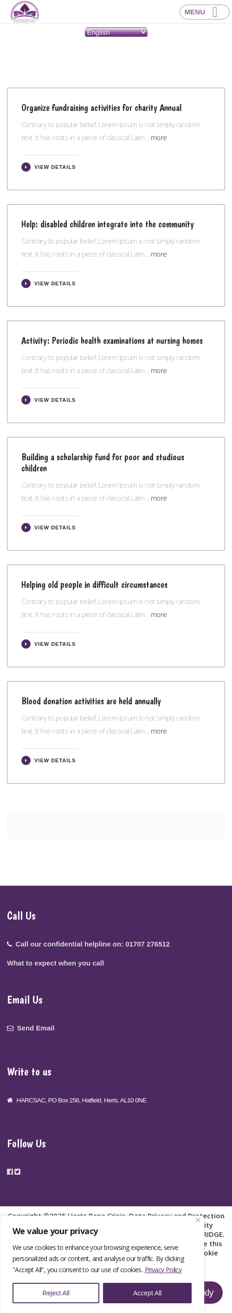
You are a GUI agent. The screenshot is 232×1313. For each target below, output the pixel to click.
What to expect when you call (55, 963)
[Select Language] (116, 32)
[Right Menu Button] (205, 12)
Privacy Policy (163, 1269)
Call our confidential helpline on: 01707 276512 (93, 944)
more (159, 137)
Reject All (56, 1293)
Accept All (147, 1293)
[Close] (198, 1220)
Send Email (36, 1028)
